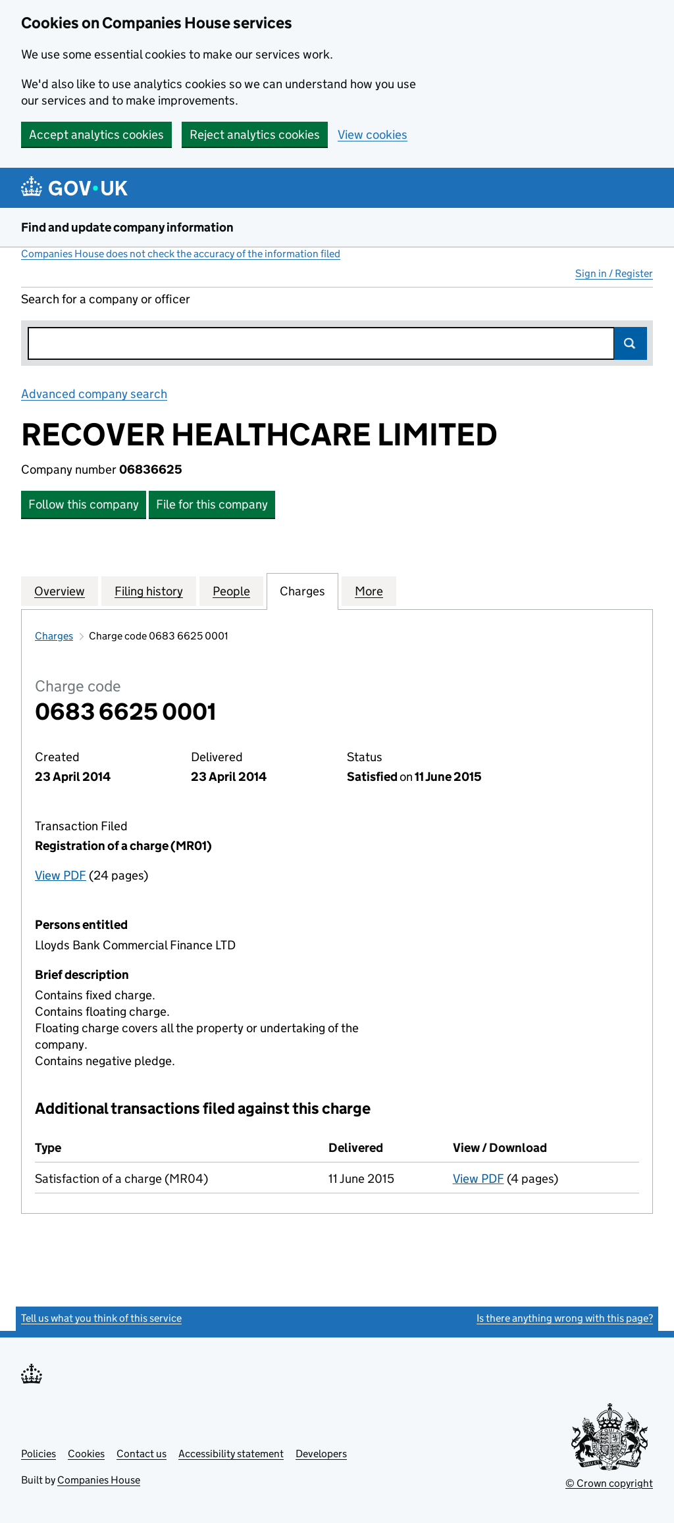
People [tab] (231, 591)
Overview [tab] (59, 591)
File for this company (212, 504)
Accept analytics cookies (96, 134)
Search (630, 343)
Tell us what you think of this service (101, 1318)
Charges (54, 636)
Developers (321, 1453)
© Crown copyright (609, 1483)
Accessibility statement (231, 1453)
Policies (38, 1453)
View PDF (60, 875)
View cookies (372, 134)
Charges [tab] (302, 591)
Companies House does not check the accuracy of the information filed (180, 253)
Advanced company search (94, 393)
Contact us (142, 1453)
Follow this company (83, 504)
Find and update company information (127, 227)
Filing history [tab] (149, 591)
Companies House (98, 1480)
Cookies (86, 1453)
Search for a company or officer (105, 299)
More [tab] (369, 591)
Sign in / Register (614, 273)
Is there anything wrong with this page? (565, 1318)
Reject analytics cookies (255, 134)
